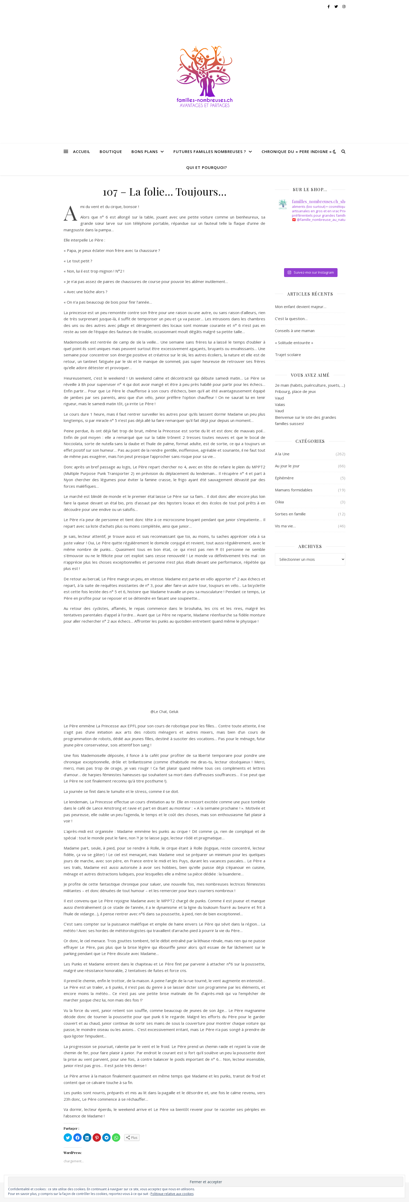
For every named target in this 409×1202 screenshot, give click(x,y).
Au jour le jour (287, 465)
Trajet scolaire (288, 354)
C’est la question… (291, 318)
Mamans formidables (293, 489)
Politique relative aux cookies (172, 1194)
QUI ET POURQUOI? (206, 167)
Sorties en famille (290, 513)
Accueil (81, 151)
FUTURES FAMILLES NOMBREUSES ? (209, 151)
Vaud (279, 397)
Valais (280, 404)
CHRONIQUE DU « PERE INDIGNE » (297, 151)
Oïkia (279, 501)
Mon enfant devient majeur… (300, 306)
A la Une (282, 453)
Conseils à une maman (295, 330)
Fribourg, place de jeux (295, 391)
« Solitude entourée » (294, 342)
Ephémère (284, 477)
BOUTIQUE (111, 151)
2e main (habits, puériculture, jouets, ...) (310, 385)
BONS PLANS (144, 151)
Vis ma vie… (285, 525)
